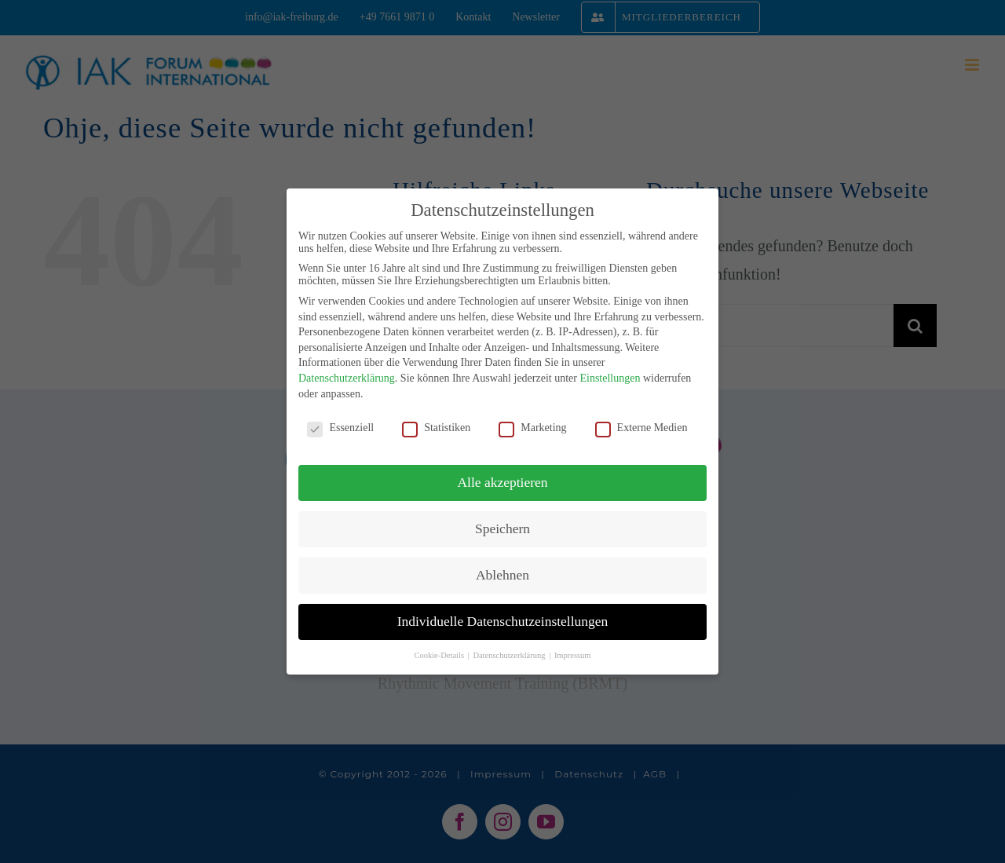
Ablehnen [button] (502, 575)
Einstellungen (609, 378)
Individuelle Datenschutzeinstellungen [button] (502, 621)
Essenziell (340, 428)
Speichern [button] (502, 528)
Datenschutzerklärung (346, 378)
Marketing (532, 428)
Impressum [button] (572, 655)
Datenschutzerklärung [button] (510, 655)
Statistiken (436, 428)
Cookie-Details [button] (440, 655)
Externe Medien (641, 428)
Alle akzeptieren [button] (502, 482)
